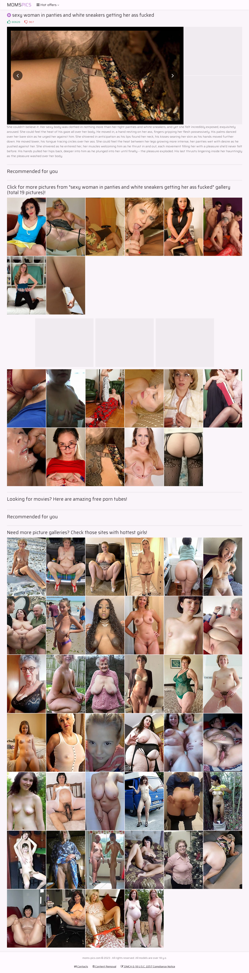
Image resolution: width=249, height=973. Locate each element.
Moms (19, 5)
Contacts (81, 966)
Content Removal (104, 966)
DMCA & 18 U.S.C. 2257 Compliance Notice (148, 966)
